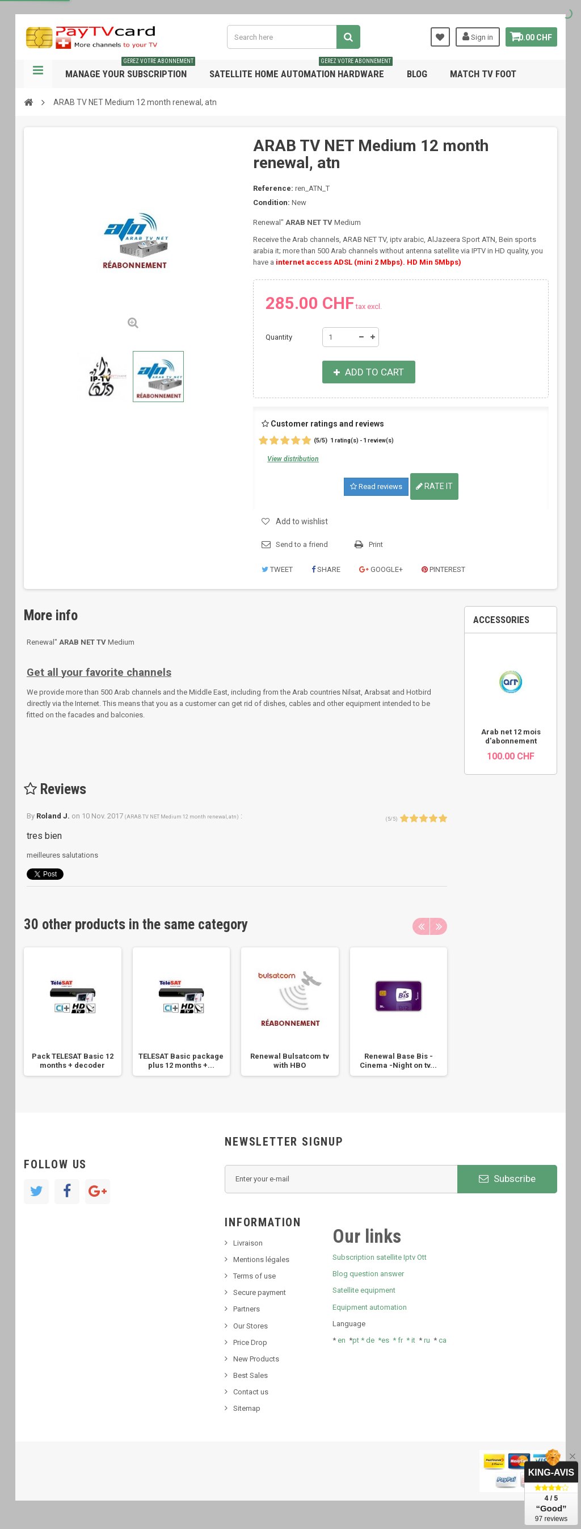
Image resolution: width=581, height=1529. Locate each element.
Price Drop (250, 1342)
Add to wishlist (302, 521)
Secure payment (259, 1292)
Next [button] (438, 926)
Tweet (277, 569)
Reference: (273, 188)
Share (325, 569)
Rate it (434, 486)
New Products (256, 1359)
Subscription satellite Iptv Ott (379, 1257)
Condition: (271, 202)
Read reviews (376, 486)
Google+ (381, 569)
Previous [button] (421, 926)
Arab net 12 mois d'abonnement (511, 736)
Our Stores (250, 1326)
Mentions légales (261, 1259)
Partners (246, 1309)
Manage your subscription (130, 70)
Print (376, 544)
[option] (72, 1011)
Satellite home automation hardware (301, 70)
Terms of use (254, 1276)
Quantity (279, 337)
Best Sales (250, 1375)
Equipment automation (369, 1307)
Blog (417, 74)
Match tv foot (483, 74)
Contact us (250, 1392)
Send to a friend (302, 544)
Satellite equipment (363, 1290)
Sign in (471, 36)
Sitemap (246, 1408)
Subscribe (507, 1178)
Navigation (38, 74)
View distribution (293, 459)
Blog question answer (368, 1273)
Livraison (248, 1243)
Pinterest (443, 569)
